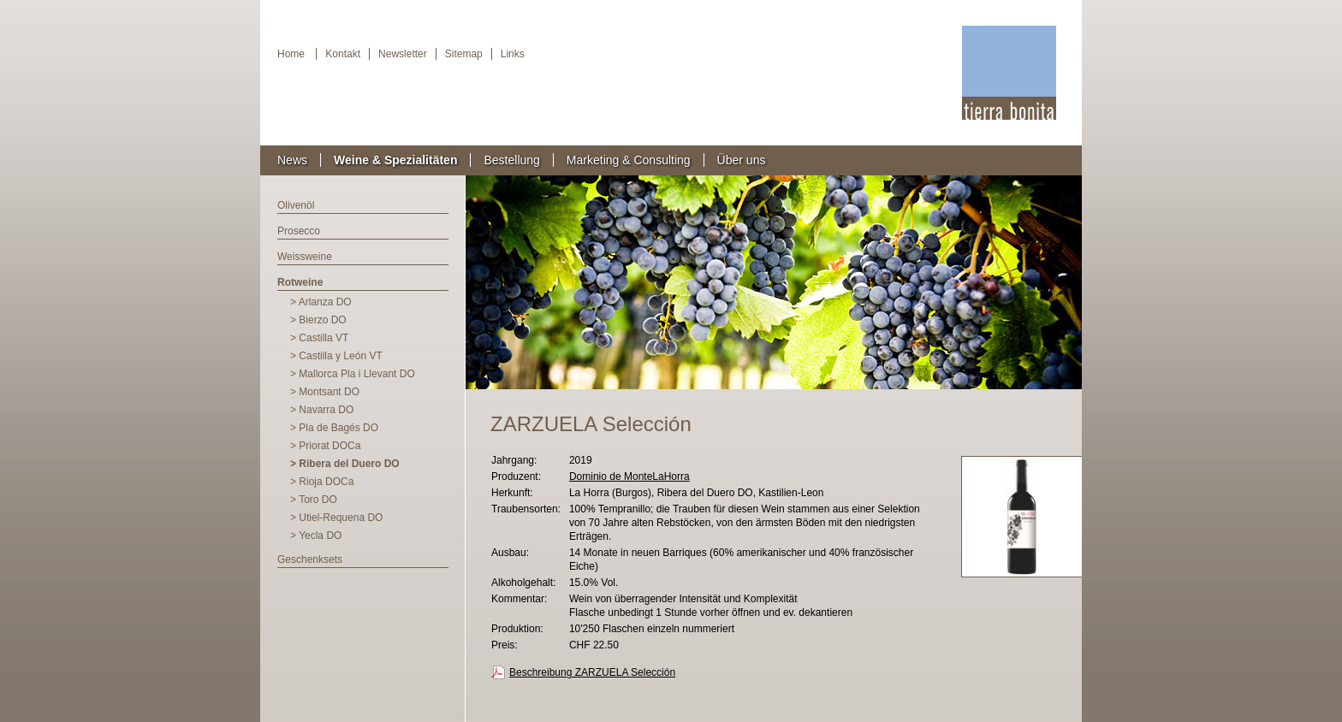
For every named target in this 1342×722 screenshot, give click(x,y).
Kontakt (342, 54)
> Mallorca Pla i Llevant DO (352, 374)
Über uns (741, 160)
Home (291, 54)
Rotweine (300, 282)
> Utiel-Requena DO (336, 518)
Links (513, 54)
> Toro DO (313, 500)
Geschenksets (309, 559)
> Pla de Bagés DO (334, 428)
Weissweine (304, 257)
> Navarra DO (321, 410)
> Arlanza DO (321, 302)
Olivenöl (295, 205)
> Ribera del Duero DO (345, 464)
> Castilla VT (319, 338)
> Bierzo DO (318, 320)
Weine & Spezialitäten (395, 160)
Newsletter (402, 54)
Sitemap (464, 54)
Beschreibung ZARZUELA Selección (592, 672)
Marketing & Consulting (629, 160)
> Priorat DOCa (325, 446)
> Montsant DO (324, 392)
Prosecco (298, 231)
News (292, 160)
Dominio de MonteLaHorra (629, 476)
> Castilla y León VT (336, 356)
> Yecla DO (315, 536)
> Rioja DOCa (321, 482)
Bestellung (511, 160)
